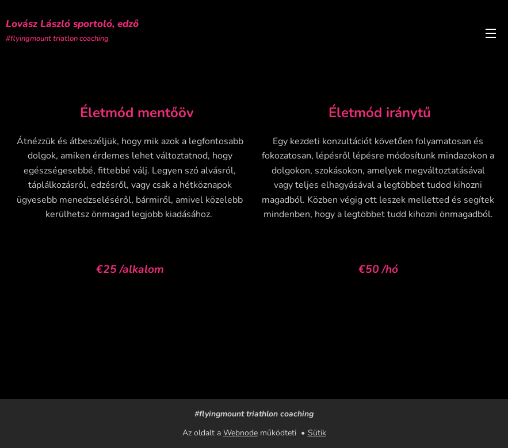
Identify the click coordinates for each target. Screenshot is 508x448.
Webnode (240, 432)
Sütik (317, 432)
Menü (491, 33)
